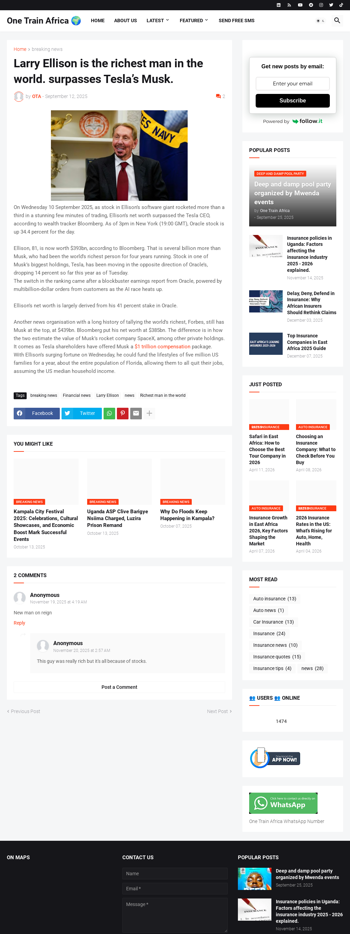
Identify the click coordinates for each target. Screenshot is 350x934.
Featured (191, 20)
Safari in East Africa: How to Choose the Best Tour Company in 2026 (267, 449)
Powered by (292, 121)
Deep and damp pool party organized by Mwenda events (307, 874)
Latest (155, 20)
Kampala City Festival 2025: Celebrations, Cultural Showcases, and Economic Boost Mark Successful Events (46, 525)
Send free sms (237, 20)
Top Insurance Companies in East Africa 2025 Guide (307, 342)
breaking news (47, 49)
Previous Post (25, 711)
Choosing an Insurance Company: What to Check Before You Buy (316, 449)
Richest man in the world (163, 395)
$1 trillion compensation (162, 347)
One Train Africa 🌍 (44, 21)
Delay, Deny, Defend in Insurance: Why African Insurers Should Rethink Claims (311, 303)
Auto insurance (274, 599)
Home (98, 20)
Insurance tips (272, 668)
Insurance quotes (277, 657)
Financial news (77, 395)
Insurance (269, 633)
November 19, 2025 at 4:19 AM (58, 602)
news (129, 395)
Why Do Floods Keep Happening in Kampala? (187, 514)
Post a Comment (119, 687)
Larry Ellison (107, 395)
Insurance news (275, 645)
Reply (19, 623)
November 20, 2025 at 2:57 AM (81, 650)
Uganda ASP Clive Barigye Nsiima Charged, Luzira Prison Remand (117, 518)
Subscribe (293, 100)
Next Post (217, 711)
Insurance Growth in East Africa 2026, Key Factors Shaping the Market (268, 530)
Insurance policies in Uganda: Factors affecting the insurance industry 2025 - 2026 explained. (309, 254)
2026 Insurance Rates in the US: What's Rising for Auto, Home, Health (314, 530)
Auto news (268, 610)
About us (125, 20)
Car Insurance (273, 622)
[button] (320, 20)
